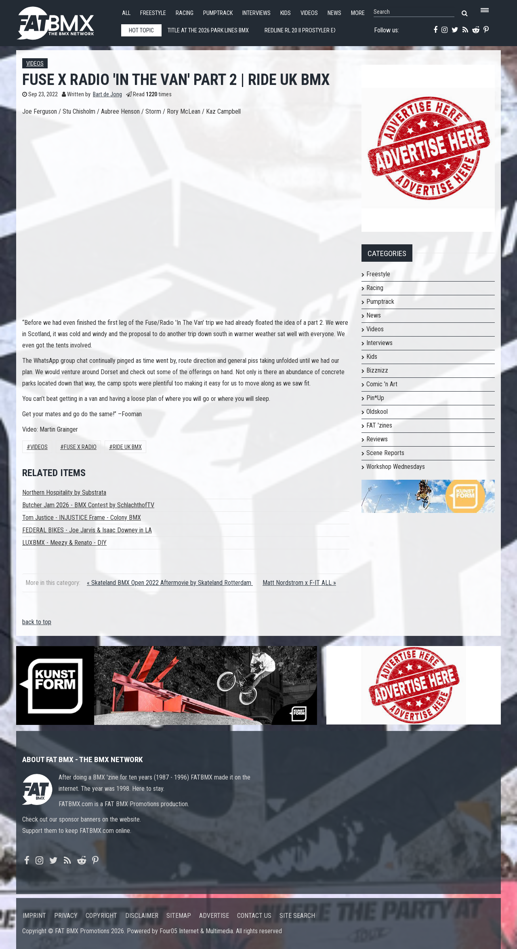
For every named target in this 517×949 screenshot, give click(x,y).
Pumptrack (218, 13)
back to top (36, 622)
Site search (297, 915)
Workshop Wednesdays (395, 466)
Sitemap (178, 915)
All (126, 13)
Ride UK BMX (127, 447)
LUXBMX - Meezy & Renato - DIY (64, 543)
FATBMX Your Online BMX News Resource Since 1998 (64, 21)
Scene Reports (385, 453)
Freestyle (153, 13)
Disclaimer (141, 915)
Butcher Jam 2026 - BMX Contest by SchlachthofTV (88, 505)
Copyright (101, 915)
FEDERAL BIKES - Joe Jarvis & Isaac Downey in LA (87, 530)
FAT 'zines (379, 425)
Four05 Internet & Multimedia (196, 931)
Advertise (214, 915)
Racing (184, 13)
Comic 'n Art (381, 384)
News (334, 13)
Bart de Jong (107, 94)
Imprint (34, 915)
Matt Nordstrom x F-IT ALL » (299, 583)
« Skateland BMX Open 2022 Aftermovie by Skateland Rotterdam (170, 583)
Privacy (66, 915)
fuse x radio (80, 447)
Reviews (377, 439)
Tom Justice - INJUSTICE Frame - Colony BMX (81, 517)
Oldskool (377, 411)
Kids (285, 13)
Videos (309, 13)
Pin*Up (375, 398)
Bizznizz (377, 370)
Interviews (256, 13)
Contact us (254, 915)
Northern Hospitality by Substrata (64, 492)
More (358, 13)
